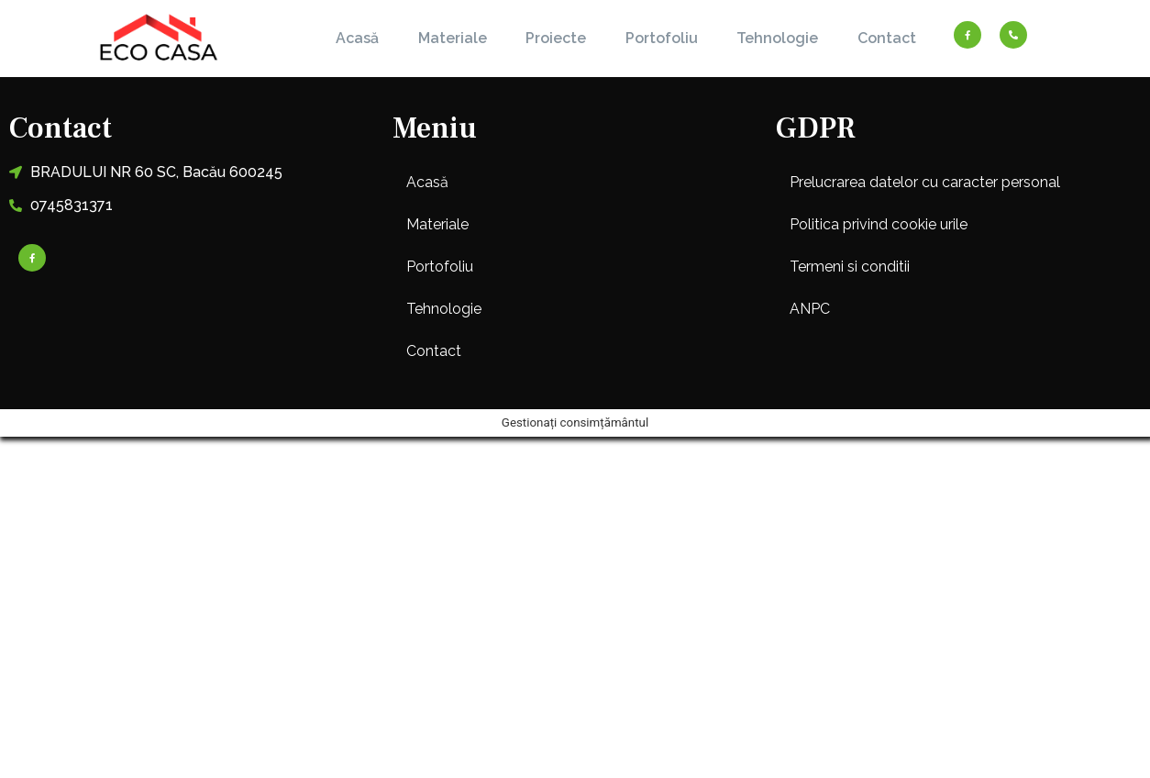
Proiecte (555, 38)
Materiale (452, 38)
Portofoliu (661, 38)
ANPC (810, 308)
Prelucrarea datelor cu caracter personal (925, 182)
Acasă (357, 38)
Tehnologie (777, 38)
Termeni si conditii (850, 266)
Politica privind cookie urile (879, 224)
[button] (575, 225)
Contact (886, 38)
